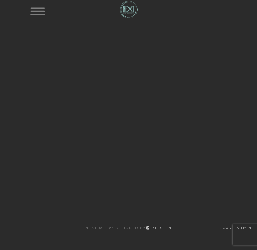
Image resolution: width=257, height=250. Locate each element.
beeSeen (159, 228)
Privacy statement (235, 228)
